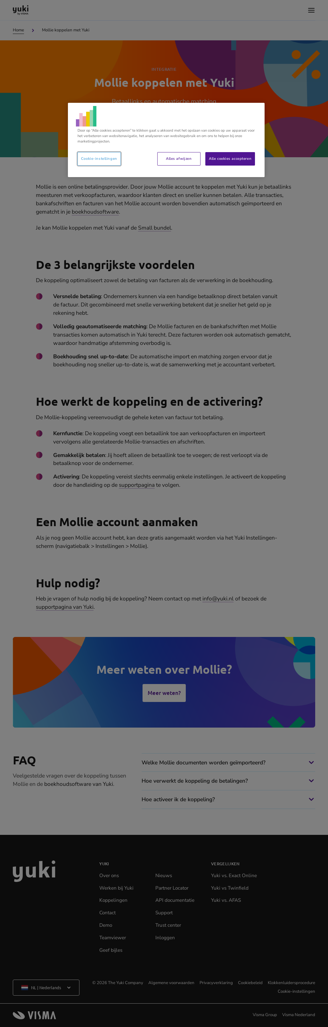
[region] (166, 140)
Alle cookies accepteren (230, 158)
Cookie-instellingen (99, 158)
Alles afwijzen (179, 158)
